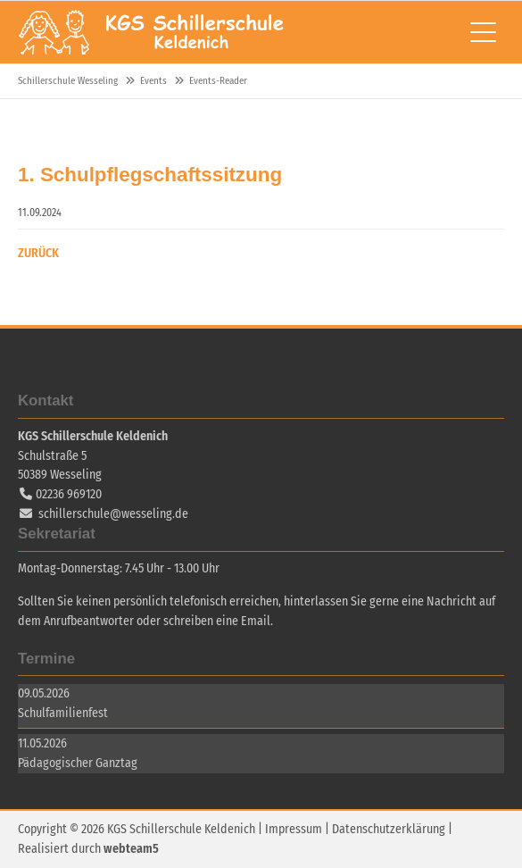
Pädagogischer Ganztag (77, 763)
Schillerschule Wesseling (152, 32)
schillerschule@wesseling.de (113, 514)
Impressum (293, 829)
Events (153, 81)
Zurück (38, 253)
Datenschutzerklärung (388, 829)
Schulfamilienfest (63, 713)
